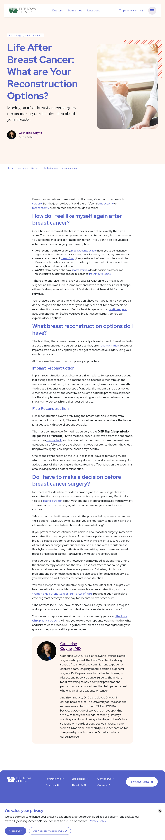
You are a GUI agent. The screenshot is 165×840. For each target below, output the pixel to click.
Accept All (14, 830)
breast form (67, 258)
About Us (77, 785)
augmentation (110, 345)
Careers (102, 785)
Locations (93, 10)
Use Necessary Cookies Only (48, 830)
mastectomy (40, 208)
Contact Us (104, 778)
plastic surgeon (117, 309)
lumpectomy (105, 203)
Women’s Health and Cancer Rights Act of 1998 (62, 593)
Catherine (94, 646)
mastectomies (80, 270)
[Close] (159, 810)
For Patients (53, 778)
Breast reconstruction (83, 250)
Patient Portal (140, 782)
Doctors (57, 10)
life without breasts (99, 273)
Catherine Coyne (30, 133)
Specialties (75, 10)
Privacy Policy (97, 821)
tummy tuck (54, 440)
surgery (37, 203)
